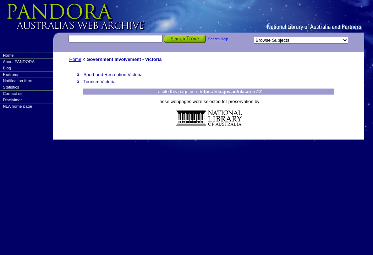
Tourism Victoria (99, 81)
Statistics (11, 87)
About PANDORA (18, 62)
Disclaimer (12, 100)
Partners (10, 74)
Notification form (17, 81)
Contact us (12, 93)
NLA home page (17, 106)
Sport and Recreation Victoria (113, 74)
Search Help (218, 39)
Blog (7, 68)
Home (8, 55)
